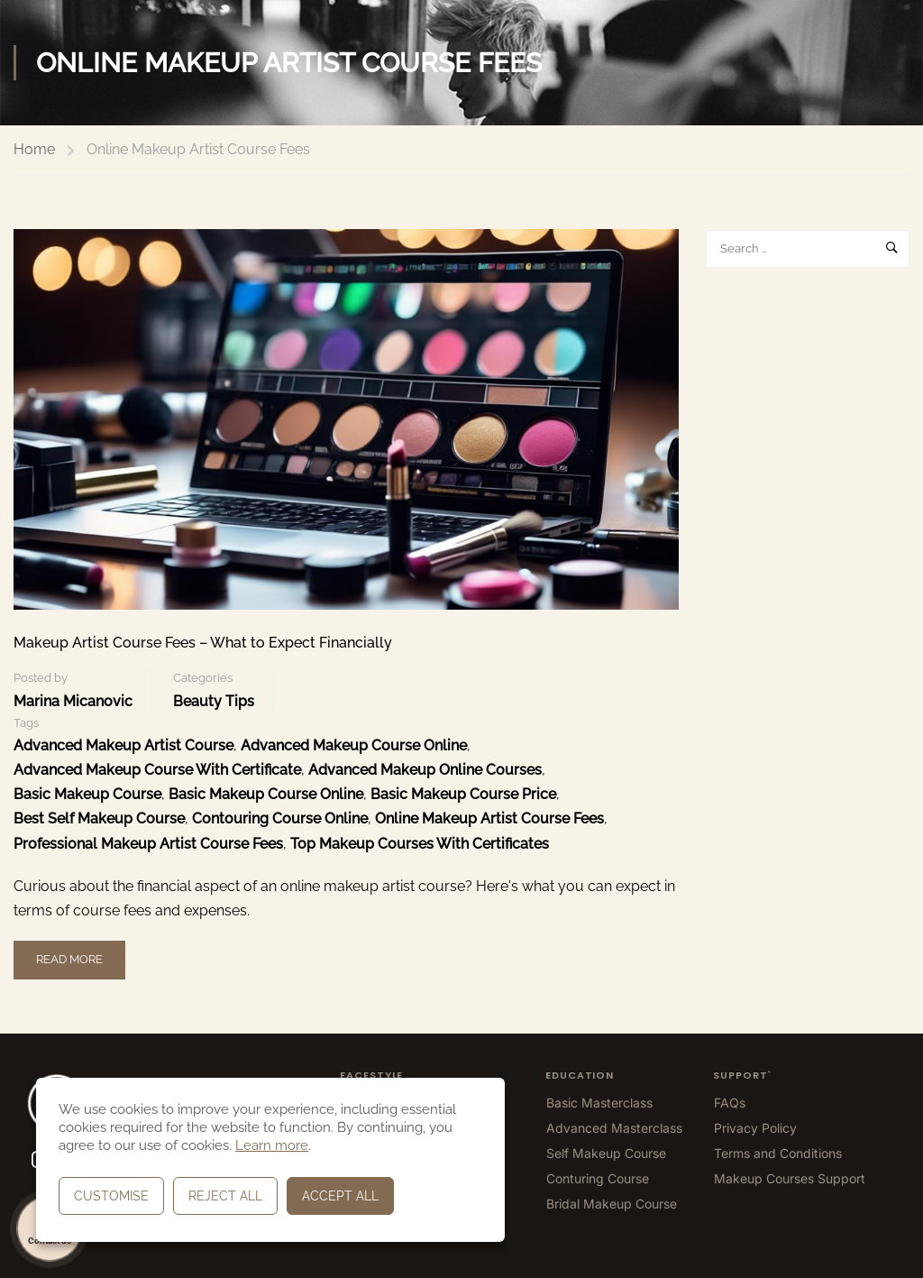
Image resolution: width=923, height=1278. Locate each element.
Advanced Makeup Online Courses (425, 769)
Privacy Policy (755, 1127)
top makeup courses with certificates (419, 843)
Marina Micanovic (73, 701)
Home (34, 149)
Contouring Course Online (280, 818)
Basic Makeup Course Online (266, 794)
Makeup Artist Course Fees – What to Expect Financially (203, 642)
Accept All (340, 1196)
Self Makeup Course (606, 1153)
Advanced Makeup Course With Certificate (157, 769)
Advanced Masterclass (614, 1127)
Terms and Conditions (778, 1153)
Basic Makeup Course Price (463, 794)
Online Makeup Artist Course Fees (489, 818)
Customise (111, 1196)
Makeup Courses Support (789, 1178)
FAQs (729, 1102)
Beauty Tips (213, 701)
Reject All (225, 1196)
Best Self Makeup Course (99, 818)
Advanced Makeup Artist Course (123, 745)
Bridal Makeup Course (611, 1203)
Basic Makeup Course (87, 794)
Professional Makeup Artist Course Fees (148, 843)
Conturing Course (597, 1178)
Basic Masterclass (599, 1102)
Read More (73, 953)
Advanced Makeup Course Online (354, 745)
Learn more (271, 1145)
